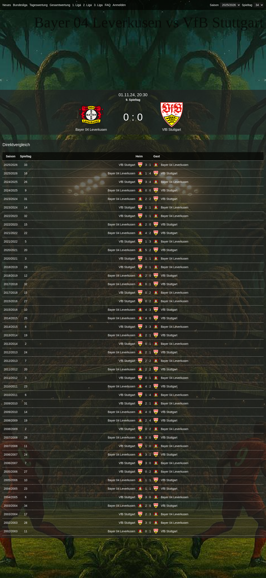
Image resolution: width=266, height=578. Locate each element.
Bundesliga (20, 5)
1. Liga (76, 5)
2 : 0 (148, 224)
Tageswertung (39, 5)
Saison (214, 5)
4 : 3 (148, 309)
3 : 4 (148, 182)
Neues (6, 5)
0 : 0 (148, 190)
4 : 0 (148, 318)
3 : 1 (148, 164)
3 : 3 (148, 326)
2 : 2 (148, 199)
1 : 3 (148, 241)
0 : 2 (148, 292)
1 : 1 (148, 207)
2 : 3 (148, 514)
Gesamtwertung (60, 5)
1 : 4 (148, 173)
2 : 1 (148, 335)
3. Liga (98, 5)
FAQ (108, 5)
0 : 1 (148, 267)
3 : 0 (148, 437)
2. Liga (87, 5)
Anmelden (119, 5)
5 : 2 (148, 250)
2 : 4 (148, 420)
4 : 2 (148, 233)
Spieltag (247, 5)
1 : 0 (148, 446)
